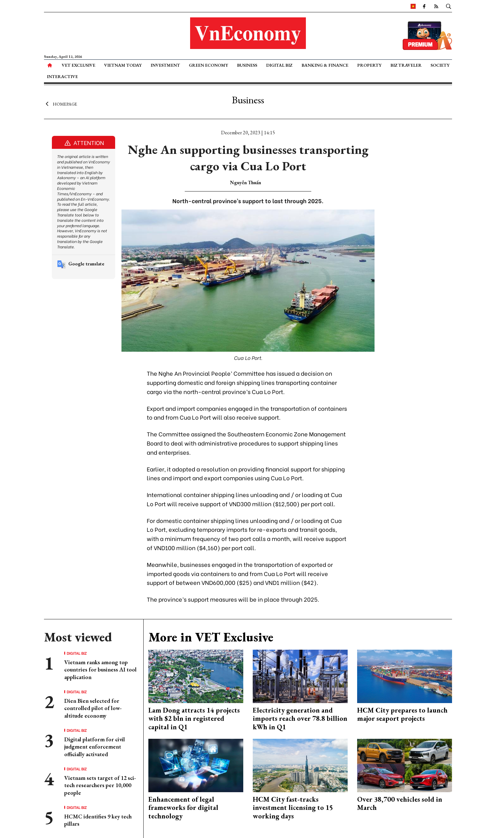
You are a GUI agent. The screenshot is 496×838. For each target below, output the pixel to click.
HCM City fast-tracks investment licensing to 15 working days (293, 808)
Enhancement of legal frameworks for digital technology (183, 808)
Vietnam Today (123, 65)
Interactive (62, 76)
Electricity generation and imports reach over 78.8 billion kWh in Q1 (300, 719)
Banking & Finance (324, 65)
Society (440, 65)
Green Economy (208, 65)
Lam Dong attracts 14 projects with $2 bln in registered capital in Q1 (194, 719)
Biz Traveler (406, 65)
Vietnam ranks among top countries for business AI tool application (100, 670)
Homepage (60, 103)
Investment (165, 65)
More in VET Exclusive (210, 637)
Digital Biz (279, 65)
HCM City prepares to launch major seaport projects (402, 714)
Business (247, 65)
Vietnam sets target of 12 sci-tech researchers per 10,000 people (100, 785)
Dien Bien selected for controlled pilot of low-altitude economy (92, 708)
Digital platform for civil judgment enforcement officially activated (94, 747)
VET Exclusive (78, 65)
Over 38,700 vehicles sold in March (399, 803)
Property (369, 65)
